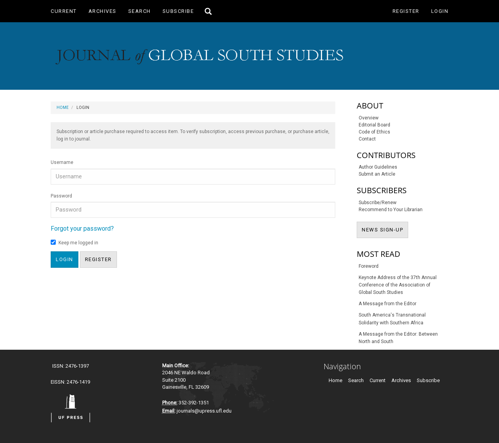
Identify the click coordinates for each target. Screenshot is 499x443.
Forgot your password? (82, 228)
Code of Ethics (374, 132)
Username (62, 162)
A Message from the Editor (387, 303)
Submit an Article (377, 174)
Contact (367, 139)
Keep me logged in (74, 243)
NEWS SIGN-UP (385, 229)
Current (64, 11)
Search (139, 11)
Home (63, 107)
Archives (102, 11)
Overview (369, 118)
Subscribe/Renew (377, 202)
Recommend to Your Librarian (391, 209)
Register (406, 11)
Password (61, 196)
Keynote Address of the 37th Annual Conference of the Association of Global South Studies (398, 285)
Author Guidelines (378, 167)
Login (440, 11)
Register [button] (98, 259)
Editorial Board (374, 125)
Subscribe (178, 11)
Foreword (369, 266)
